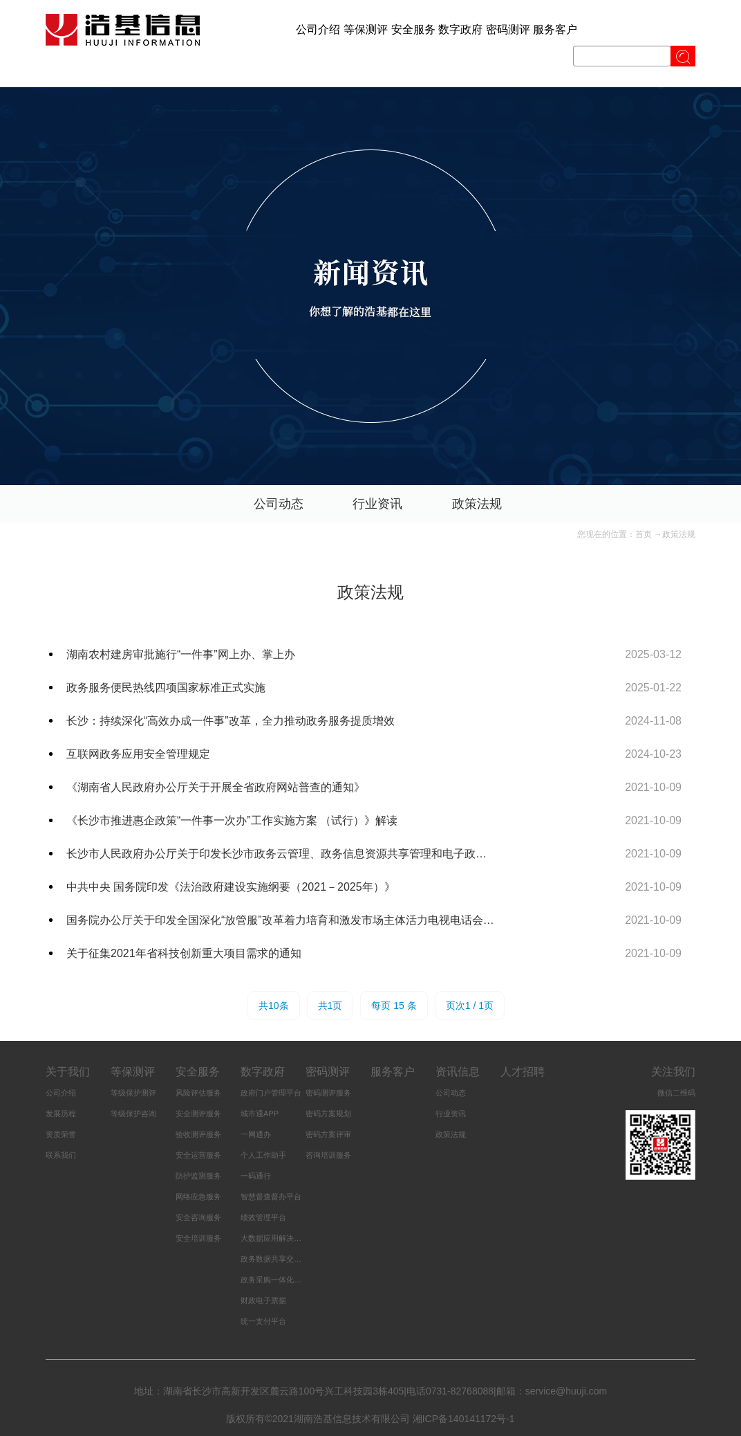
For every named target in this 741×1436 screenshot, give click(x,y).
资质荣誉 (61, 1134)
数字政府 (460, 29)
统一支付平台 (263, 1321)
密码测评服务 (328, 1093)
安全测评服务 (198, 1113)
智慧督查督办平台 (271, 1196)
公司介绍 (318, 29)
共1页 (330, 1005)
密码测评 (508, 29)
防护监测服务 (198, 1176)
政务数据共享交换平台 (279, 1259)
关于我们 (68, 1072)
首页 (643, 534)
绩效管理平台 (263, 1217)
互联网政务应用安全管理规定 (138, 754)
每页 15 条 (393, 1005)
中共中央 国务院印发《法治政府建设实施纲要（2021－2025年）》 (230, 887)
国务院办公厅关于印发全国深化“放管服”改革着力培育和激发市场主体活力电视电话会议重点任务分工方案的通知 (281, 920)
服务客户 (555, 29)
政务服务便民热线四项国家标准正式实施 (165, 687)
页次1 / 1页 (470, 1005)
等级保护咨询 (133, 1113)
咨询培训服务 (328, 1155)
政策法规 (477, 504)
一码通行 (256, 1176)
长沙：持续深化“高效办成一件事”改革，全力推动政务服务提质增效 (230, 721)
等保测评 (366, 29)
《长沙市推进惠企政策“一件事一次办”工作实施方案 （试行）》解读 (231, 820)
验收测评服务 (198, 1134)
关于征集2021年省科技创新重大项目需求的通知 (183, 953)
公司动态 (278, 504)
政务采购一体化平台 (275, 1279)
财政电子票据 (263, 1300)
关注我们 (673, 1072)
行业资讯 (377, 504)
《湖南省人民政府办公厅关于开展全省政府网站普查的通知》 (215, 787)
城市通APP (260, 1113)
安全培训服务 (198, 1238)
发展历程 (61, 1113)
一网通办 (256, 1134)
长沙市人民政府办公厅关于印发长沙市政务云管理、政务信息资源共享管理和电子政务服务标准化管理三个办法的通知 (281, 854)
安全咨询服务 (198, 1217)
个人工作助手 (263, 1155)
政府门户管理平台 (271, 1093)
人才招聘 (522, 1072)
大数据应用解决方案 (275, 1238)
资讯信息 (457, 1072)
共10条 (274, 1005)
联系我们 (61, 1155)
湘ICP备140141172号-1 (464, 1418)
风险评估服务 (198, 1093)
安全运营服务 (198, 1155)
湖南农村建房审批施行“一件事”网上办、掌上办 (180, 654)
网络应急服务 (198, 1196)
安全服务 (413, 29)
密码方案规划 (328, 1113)
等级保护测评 (133, 1093)
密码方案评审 (328, 1134)
